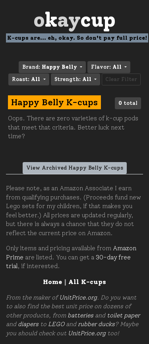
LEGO (56, 324)
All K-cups (87, 282)
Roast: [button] (27, 79)
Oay (74, 20)
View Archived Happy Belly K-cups (74, 168)
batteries (80, 315)
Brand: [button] (50, 67)
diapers (28, 324)
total (127, 103)
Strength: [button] (73, 79)
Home (52, 282)
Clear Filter (121, 79)
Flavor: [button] (107, 67)
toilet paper (123, 315)
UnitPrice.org (78, 297)
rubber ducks (96, 324)
